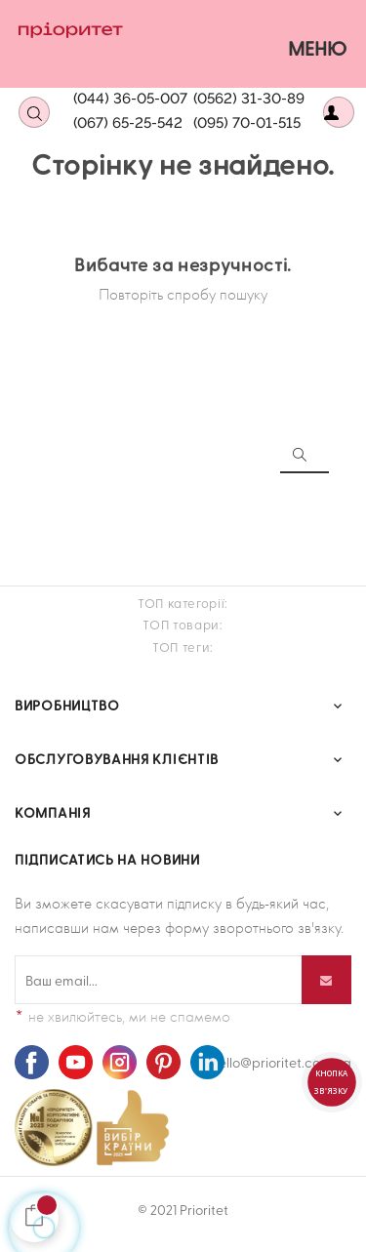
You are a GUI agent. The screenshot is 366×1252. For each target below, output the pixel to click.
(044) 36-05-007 (130, 98)
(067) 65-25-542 (128, 123)
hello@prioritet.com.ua (281, 1062)
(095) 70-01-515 (247, 123)
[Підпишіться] (326, 979)
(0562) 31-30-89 (249, 98)
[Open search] (34, 112)
